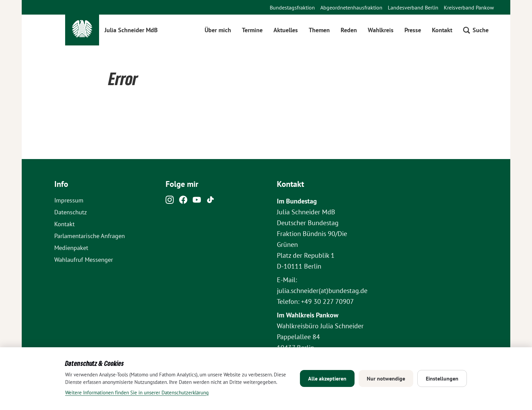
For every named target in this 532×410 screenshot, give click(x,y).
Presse (412, 30)
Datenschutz (70, 212)
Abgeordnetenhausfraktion (351, 7)
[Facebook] (183, 202)
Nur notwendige (386, 378)
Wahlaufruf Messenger (83, 259)
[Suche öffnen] (475, 30)
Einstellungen (442, 378)
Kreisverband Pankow (469, 7)
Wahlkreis (381, 30)
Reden (349, 30)
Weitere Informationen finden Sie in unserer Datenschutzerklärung (137, 392)
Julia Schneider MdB (131, 30)
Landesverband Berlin (413, 7)
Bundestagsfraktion (292, 7)
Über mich (218, 30)
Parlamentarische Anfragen (89, 236)
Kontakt (442, 30)
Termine (252, 30)
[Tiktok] (210, 202)
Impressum (68, 200)
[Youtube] (197, 202)
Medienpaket (71, 248)
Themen (319, 30)
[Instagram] (170, 202)
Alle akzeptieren (327, 378)
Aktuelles (285, 30)
